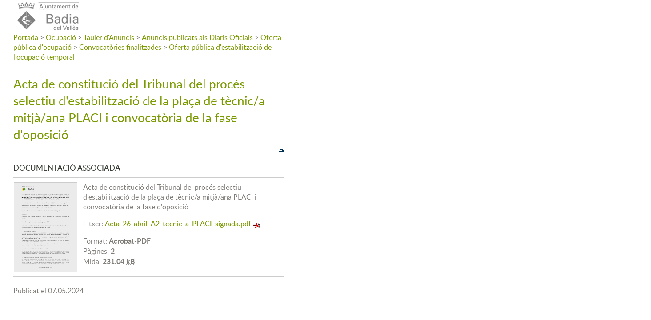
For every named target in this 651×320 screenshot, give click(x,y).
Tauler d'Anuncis (109, 37)
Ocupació (61, 37)
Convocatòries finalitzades (120, 47)
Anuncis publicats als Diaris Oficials (197, 37)
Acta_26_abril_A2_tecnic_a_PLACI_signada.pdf (178, 223)
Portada (25, 37)
